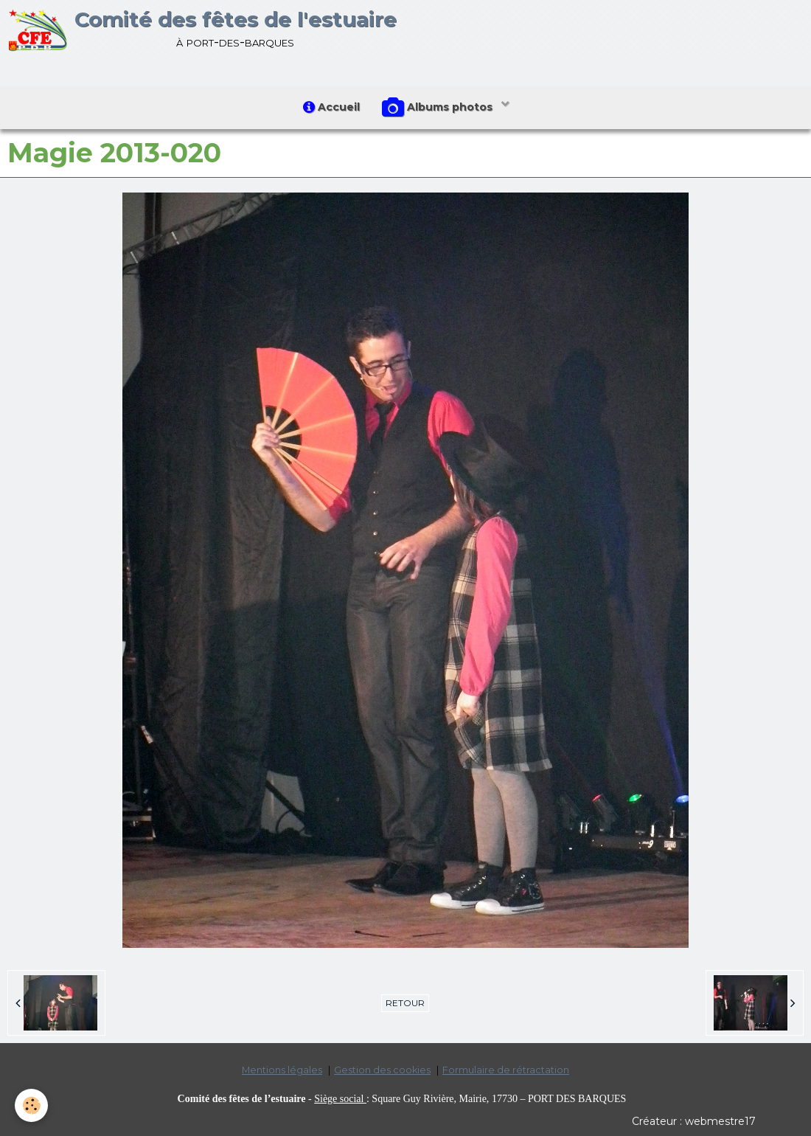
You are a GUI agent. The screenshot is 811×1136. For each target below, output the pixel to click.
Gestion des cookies (382, 1070)
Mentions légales (282, 1070)
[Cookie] (31, 1105)
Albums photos (438, 107)
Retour (405, 1002)
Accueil (331, 107)
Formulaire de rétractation (505, 1070)
